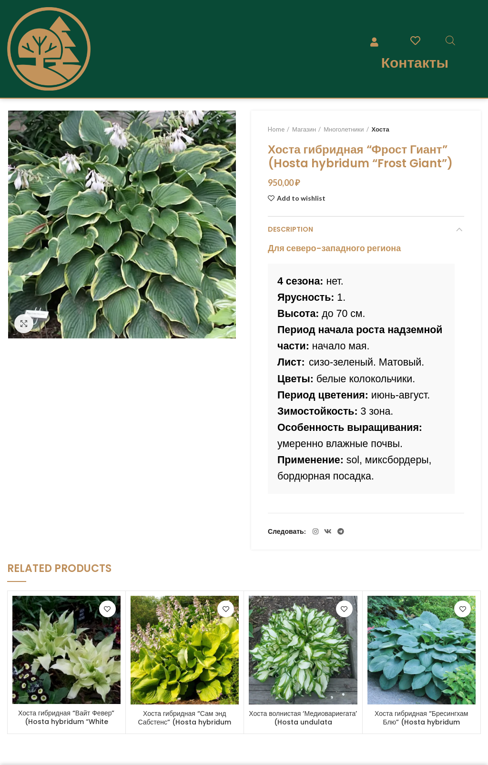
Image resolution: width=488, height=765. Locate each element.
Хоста (380, 129)
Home (276, 129)
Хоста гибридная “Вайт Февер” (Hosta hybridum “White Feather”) (66, 721)
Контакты (414, 62)
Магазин (304, 129)
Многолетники (344, 129)
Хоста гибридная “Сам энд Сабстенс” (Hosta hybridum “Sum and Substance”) (184, 722)
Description (290, 229)
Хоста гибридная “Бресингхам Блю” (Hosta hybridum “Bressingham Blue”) (421, 722)
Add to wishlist (301, 198)
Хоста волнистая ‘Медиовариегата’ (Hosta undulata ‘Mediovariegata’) (303, 722)
